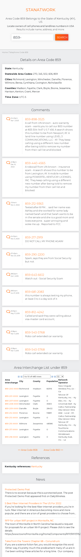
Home (5, 52)
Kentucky (36, 466)
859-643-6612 (34, 275)
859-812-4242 (34, 312)
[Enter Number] (32, 37)
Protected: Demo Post (17, 489)
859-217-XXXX (11, 429)
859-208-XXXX (12, 404)
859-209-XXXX (12, 408)
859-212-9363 (34, 203)
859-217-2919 (34, 237)
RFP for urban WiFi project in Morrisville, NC (29, 520)
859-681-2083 (34, 291)
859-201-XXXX (11, 396)
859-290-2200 (34, 254)
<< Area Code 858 (28, 450)
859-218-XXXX (11, 437)
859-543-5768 (35, 332)
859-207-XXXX (11, 401)
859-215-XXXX (11, 423)
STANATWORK (40, 9)
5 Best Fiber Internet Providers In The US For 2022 (33, 503)
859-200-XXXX (12, 389)
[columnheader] (12, 381)
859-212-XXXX (11, 413)
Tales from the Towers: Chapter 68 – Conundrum (32, 541)
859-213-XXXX (11, 417)
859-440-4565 (35, 163)
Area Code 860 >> (53, 450)
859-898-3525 (34, 119)
